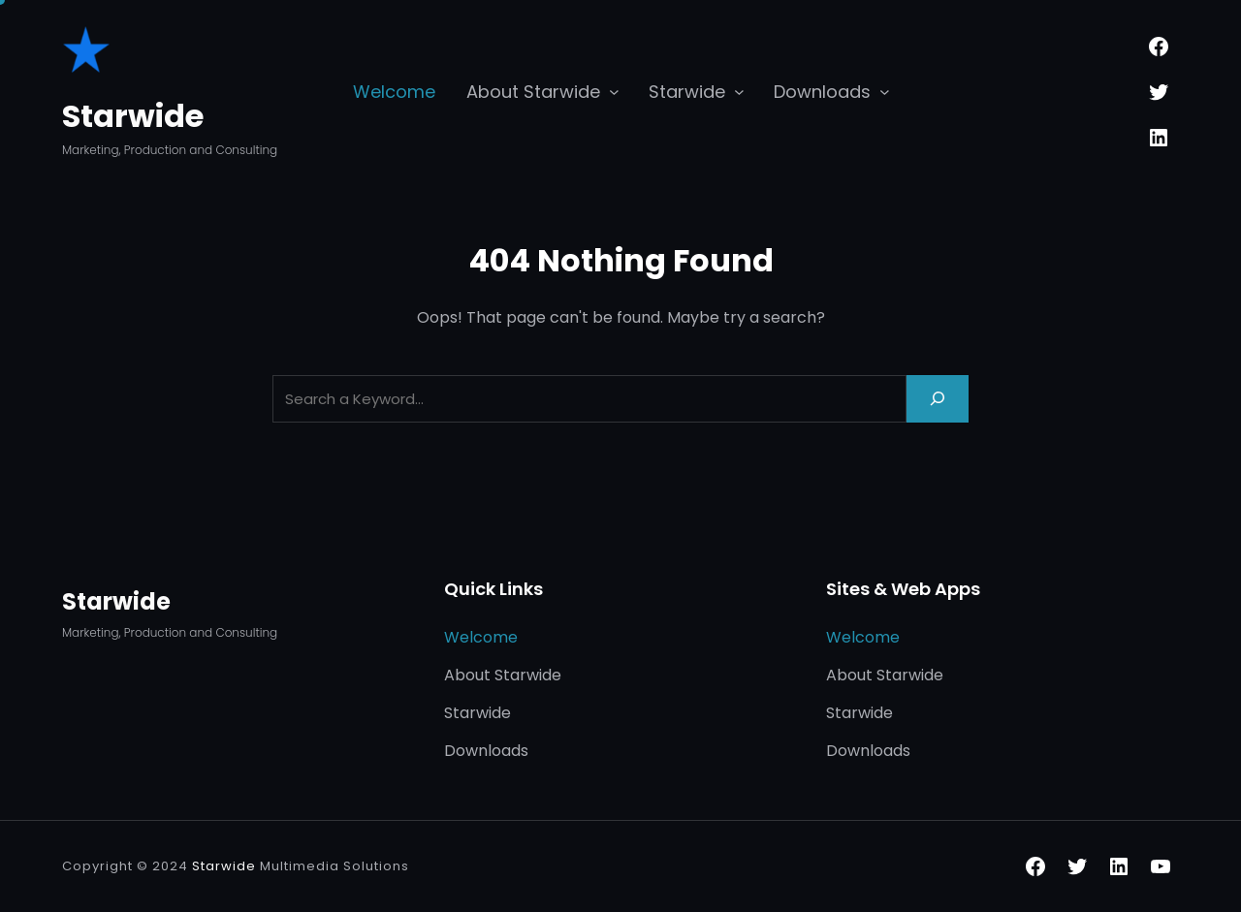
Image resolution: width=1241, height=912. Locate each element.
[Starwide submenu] (739, 90)
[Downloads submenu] (884, 90)
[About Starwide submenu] (614, 90)
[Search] (938, 399)
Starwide (133, 116)
